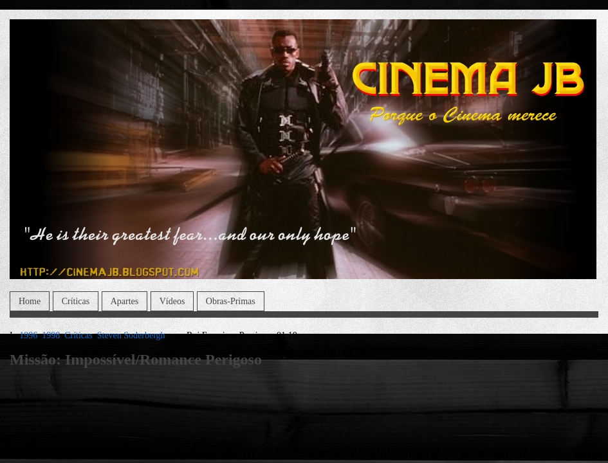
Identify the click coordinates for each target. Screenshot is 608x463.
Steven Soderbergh (131, 335)
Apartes (125, 301)
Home (30, 301)
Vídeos (172, 301)
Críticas (76, 301)
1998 (51, 335)
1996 (28, 335)
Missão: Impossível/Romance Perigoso (136, 359)
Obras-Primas (230, 301)
